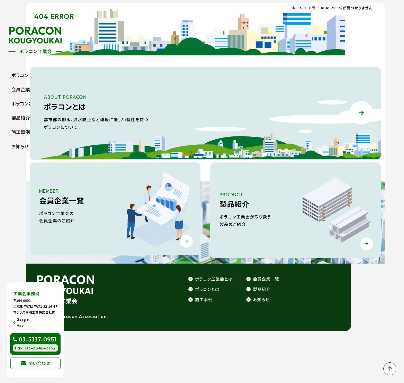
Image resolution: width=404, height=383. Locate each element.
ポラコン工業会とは (31, 75)
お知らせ (20, 146)
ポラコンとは (24, 103)
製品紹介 (20, 117)
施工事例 (20, 131)
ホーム (300, 26)
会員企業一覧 (25, 89)
